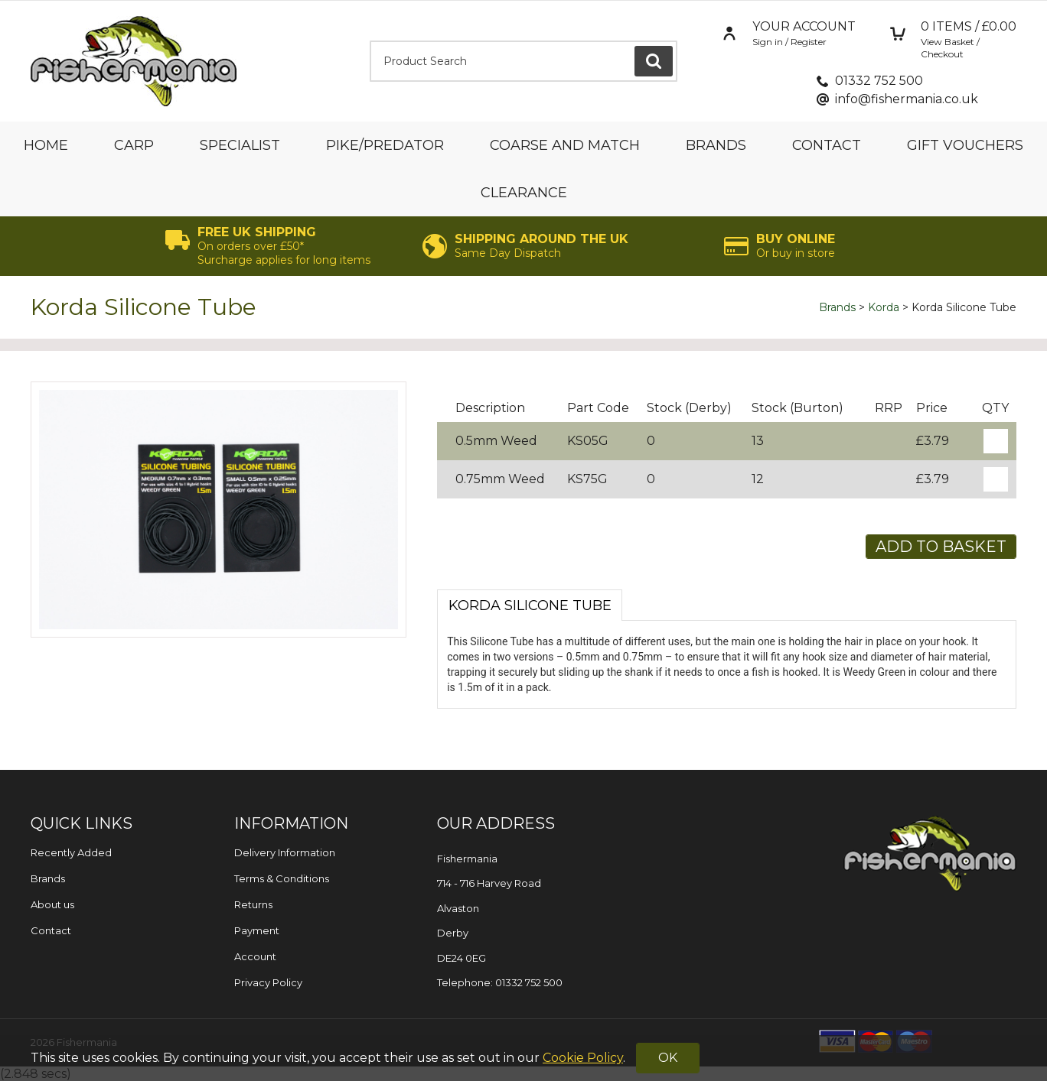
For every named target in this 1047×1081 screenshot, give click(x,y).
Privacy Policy (268, 982)
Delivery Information (284, 852)
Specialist (240, 145)
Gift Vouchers (965, 145)
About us (52, 904)
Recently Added (71, 852)
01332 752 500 (879, 80)
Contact (826, 145)
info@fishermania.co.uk (906, 99)
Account (255, 956)
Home (46, 145)
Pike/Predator (385, 145)
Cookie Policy (583, 1057)
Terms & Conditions (281, 878)
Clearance (524, 192)
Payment (256, 930)
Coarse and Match (565, 145)
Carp (134, 145)
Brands (716, 145)
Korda (883, 307)
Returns (253, 904)
